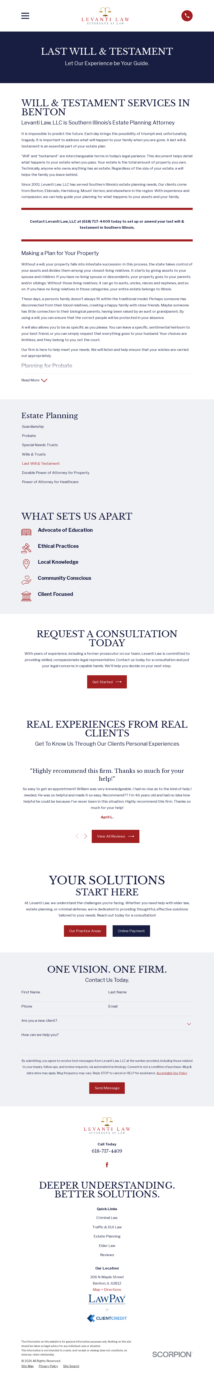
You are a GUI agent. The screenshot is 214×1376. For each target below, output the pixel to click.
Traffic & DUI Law (107, 1228)
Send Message (107, 1089)
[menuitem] (106, 427)
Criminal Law (107, 1218)
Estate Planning (107, 1237)
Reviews (107, 1255)
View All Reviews (115, 837)
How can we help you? (40, 1035)
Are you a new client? (39, 1021)
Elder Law (107, 1246)
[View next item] (85, 837)
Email (112, 1007)
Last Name (117, 993)
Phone (26, 1007)
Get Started (107, 683)
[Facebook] (107, 1165)
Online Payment (131, 932)
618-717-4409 (107, 1152)
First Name (30, 993)
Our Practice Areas (85, 932)
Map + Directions (107, 1290)
